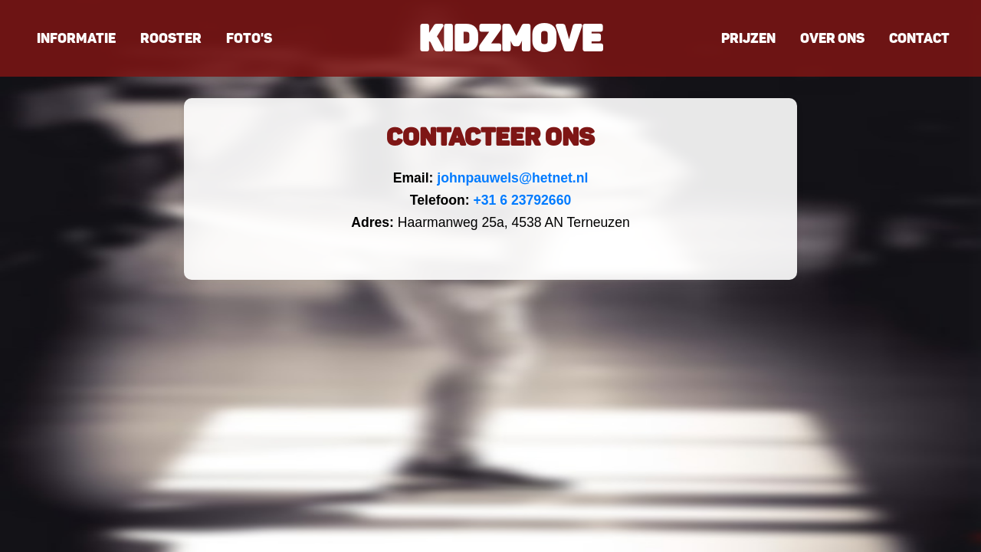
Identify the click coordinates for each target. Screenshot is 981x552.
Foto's (249, 38)
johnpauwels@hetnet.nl (512, 178)
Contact (919, 38)
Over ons (832, 38)
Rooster (171, 38)
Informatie (76, 38)
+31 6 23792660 (523, 200)
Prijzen (748, 38)
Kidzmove (510, 39)
